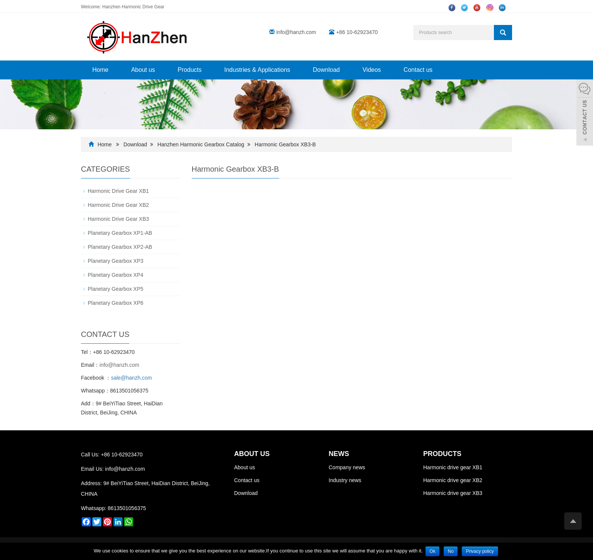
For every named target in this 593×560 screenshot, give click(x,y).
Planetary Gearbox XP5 (115, 289)
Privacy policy (480, 551)
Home (100, 70)
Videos (371, 70)
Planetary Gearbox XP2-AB (120, 247)
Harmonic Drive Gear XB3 (118, 219)
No (450, 551)
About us (143, 70)
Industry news (345, 480)
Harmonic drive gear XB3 (452, 493)
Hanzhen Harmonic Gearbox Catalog (200, 144)
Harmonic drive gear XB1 (452, 467)
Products (190, 70)
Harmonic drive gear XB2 (452, 480)
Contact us (418, 70)
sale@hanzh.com (131, 378)
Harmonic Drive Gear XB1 (118, 191)
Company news (347, 467)
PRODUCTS (442, 454)
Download (326, 70)
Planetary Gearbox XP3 (115, 261)
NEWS (339, 454)
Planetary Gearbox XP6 (115, 303)
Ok (432, 551)
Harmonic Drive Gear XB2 (118, 205)
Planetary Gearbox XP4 (115, 275)
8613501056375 (127, 508)
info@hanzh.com (296, 32)
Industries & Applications (257, 70)
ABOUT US (252, 454)
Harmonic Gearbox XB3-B (285, 144)
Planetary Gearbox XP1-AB (120, 233)
